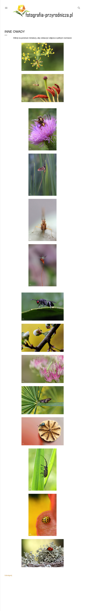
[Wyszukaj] (79, 7)
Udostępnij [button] (8, 575)
